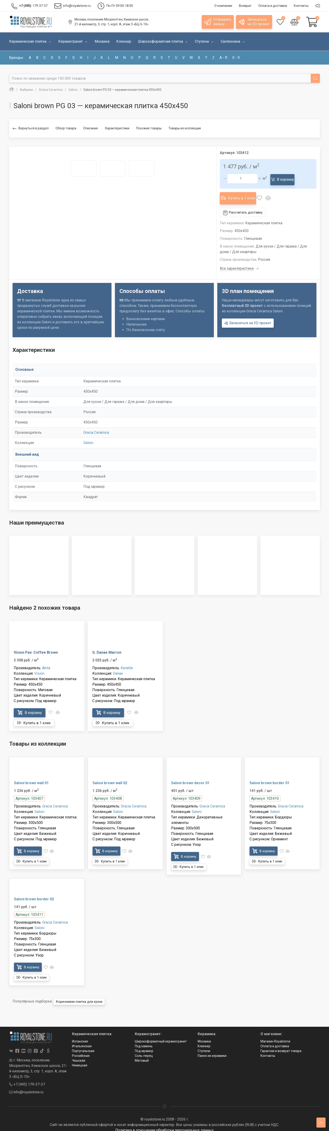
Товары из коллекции (184, 128)
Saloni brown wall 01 (31, 778)
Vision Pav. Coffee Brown (36, 647)
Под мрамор (144, 1045)
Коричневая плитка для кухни (82, 996)
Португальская (83, 1045)
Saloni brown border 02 (34, 894)
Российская (81, 1050)
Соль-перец (144, 1050)
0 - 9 (236, 57)
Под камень (144, 1041)
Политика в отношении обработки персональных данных (164, 1125)
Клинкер (204, 1041)
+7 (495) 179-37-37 (27, 1079)
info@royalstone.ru (26, 1086)
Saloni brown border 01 (269, 778)
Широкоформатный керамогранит (161, 1036)
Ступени (204, 1045)
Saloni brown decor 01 (190, 778)
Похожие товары (149, 128)
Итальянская (82, 1041)
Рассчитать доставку (244, 207)
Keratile (127, 662)
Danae (118, 668)
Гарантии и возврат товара (280, 1045)
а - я (223, 57)
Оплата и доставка (274, 1041)
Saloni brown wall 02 (110, 778)
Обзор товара (66, 128)
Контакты (267, 1050)
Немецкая (79, 1060)
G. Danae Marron (106, 647)
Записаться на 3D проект (247, 317)
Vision (39, 668)
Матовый (142, 1055)
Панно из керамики (212, 1050)
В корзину (284, 178)
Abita (46, 662)
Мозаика (204, 1036)
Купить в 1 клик (240, 194)
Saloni (88, 437)
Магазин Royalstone (275, 1036)
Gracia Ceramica (96, 427)
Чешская (78, 1055)
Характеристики (117, 128)
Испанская (80, 1036)
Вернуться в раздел (31, 128)
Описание (90, 128)
